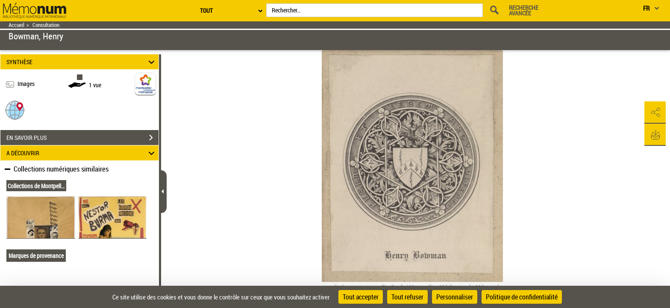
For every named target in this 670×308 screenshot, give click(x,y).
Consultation (45, 25)
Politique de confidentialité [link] (522, 297)
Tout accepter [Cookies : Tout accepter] (361, 297)
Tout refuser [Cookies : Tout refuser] (407, 297)
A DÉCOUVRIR (81, 152)
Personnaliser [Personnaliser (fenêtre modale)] (454, 297)
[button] (15, 110)
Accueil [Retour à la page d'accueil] (16, 25)
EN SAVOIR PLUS (82, 138)
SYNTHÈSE (81, 61)
